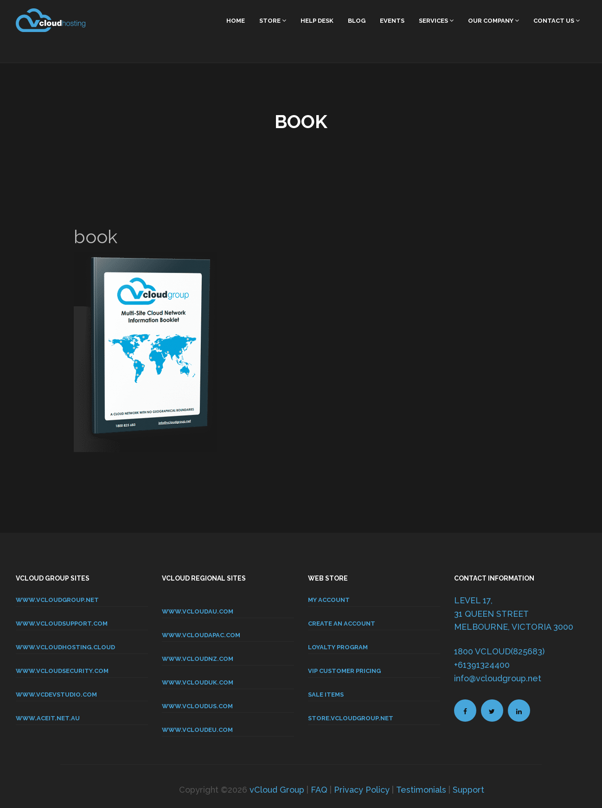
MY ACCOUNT (329, 599)
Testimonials (421, 790)
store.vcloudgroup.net (350, 718)
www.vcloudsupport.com (62, 623)
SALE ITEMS (326, 694)
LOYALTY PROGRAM (338, 647)
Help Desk (317, 20)
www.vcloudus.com (197, 706)
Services (436, 20)
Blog (356, 20)
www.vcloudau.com (197, 611)
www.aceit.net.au (48, 718)
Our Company (493, 20)
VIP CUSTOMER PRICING (344, 670)
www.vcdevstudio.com (56, 694)
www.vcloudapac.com (201, 635)
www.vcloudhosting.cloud (65, 647)
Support (468, 790)
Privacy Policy (362, 790)
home (235, 20)
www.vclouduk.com (197, 682)
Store (272, 20)
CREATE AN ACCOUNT (341, 623)
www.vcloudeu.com (197, 729)
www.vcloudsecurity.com (62, 670)
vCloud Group (277, 790)
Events (392, 20)
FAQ (319, 790)
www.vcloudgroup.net (57, 599)
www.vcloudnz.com (197, 658)
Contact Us (556, 20)
